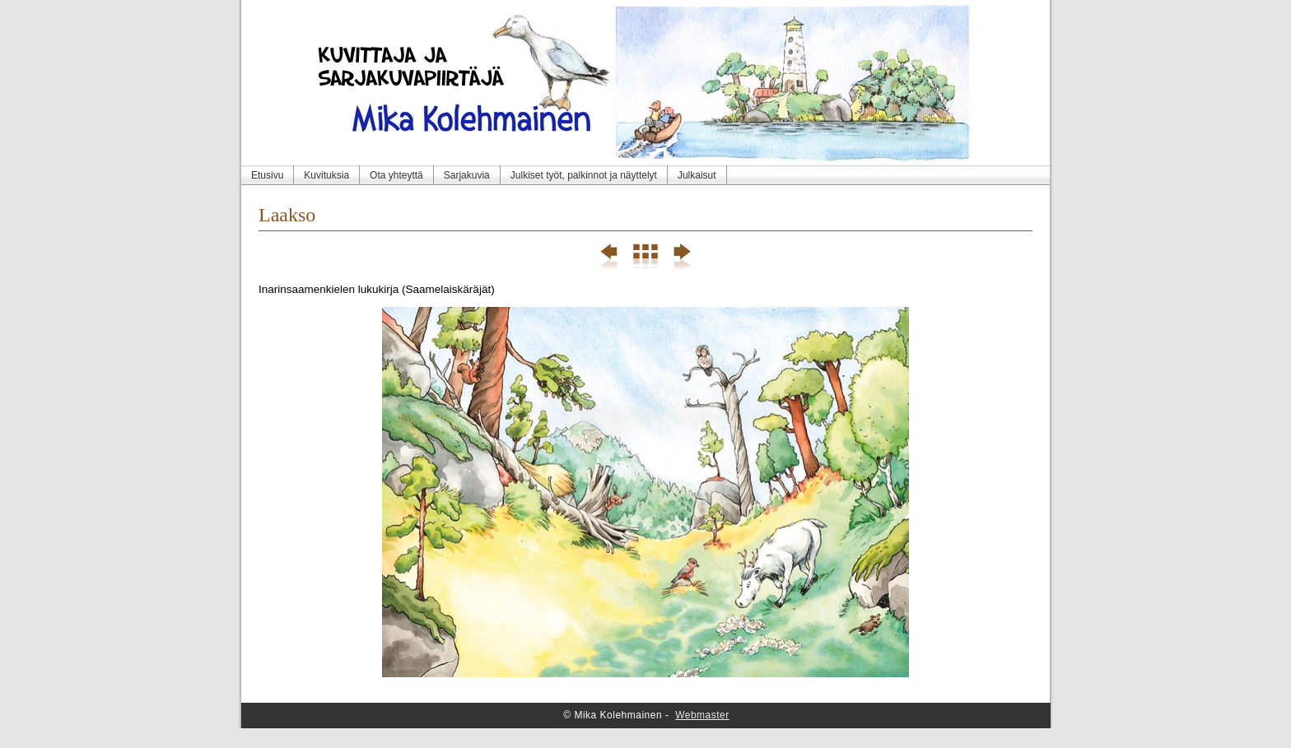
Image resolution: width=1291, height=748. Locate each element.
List (645, 258)
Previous (609, 258)
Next (680, 258)
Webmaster (702, 715)
